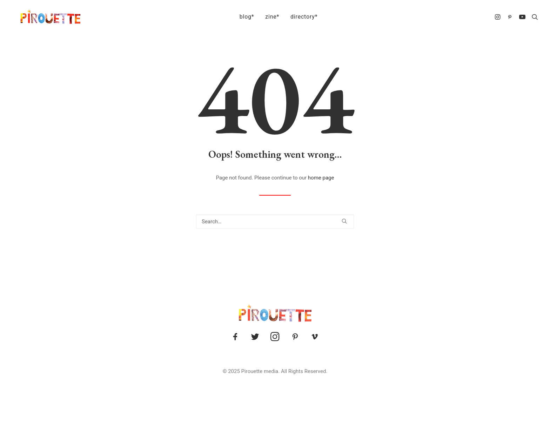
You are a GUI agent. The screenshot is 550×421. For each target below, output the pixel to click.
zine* (269, 16)
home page (321, 178)
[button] (498, 17)
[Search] (275, 222)
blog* (243, 16)
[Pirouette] (42, 16)
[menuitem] (243, 17)
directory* (300, 16)
